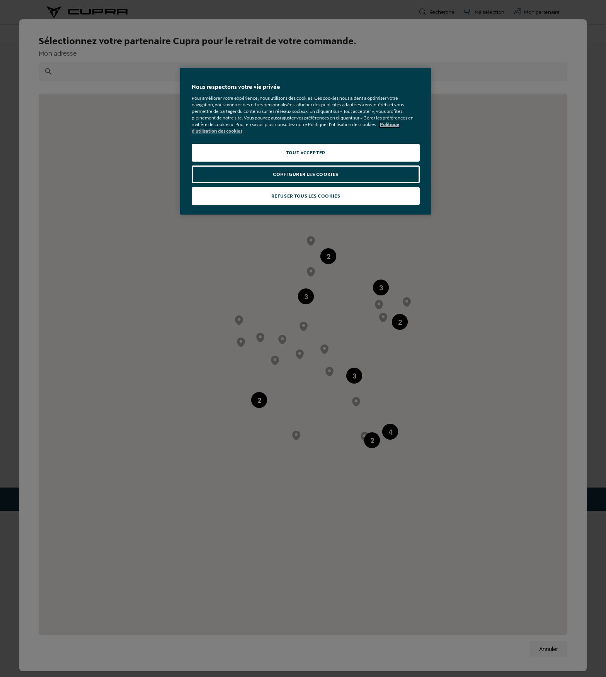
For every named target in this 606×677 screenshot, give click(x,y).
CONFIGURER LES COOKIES (306, 174)
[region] (305, 141)
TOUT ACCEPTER (305, 152)
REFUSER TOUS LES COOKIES (305, 195)
